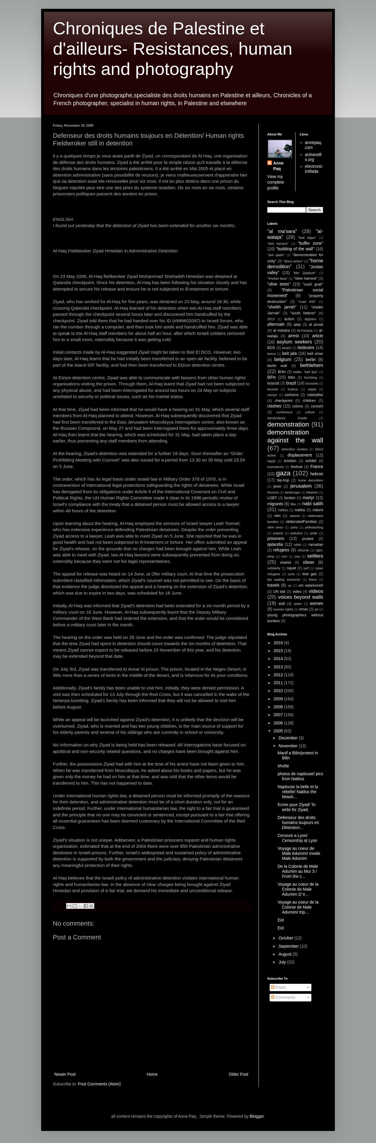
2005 (279, 731)
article (317, 335)
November (288, 745)
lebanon (312, 492)
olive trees (275, 527)
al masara (281, 330)
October (286, 938)
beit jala (289, 353)
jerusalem (301, 486)
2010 (279, 690)
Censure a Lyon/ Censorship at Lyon (297, 838)
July (282, 962)
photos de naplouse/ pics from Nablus (300, 776)
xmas (303, 609)
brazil (291, 383)
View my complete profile (275, 182)
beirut (271, 353)
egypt (271, 461)
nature (318, 510)
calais (312, 389)
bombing (310, 377)
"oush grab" (313, 284)
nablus (283, 510)
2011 (279, 682)
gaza (283, 473)
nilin (277, 516)
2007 (279, 714)
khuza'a (272, 492)
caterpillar (315, 395)
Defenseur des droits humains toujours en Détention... (298, 822)
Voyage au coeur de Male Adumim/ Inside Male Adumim (299, 853)
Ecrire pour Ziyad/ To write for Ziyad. (296, 807)
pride (314, 533)
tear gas (309, 574)
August (285, 954)
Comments (283, 997)
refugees (281, 550)
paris (294, 527)
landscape (292, 492)
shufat (283, 765)
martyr (308, 497)
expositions (275, 467)
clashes (274, 406)
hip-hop (283, 480)
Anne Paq (278, 166)
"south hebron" (303, 313)
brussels (312, 383)
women (316, 603)
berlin (310, 359)
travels (273, 585)
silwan (308, 562)
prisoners (275, 538)
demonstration (288, 424)
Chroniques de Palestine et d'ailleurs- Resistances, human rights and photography (172, 49)
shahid (285, 562)
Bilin (291, 377)
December (288, 738)
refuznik (303, 550)
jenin (277, 486)
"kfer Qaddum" (304, 273)
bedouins (306, 347)
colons (297, 406)
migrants (275, 503)
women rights (283, 609)
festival (296, 467)
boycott (273, 383)
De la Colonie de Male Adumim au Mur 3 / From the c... (298, 871)
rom (284, 556)
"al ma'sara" (282, 231)
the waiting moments (283, 579)
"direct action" (293, 261)
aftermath (276, 324)
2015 (279, 650)
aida (297, 325)
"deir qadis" (276, 255)
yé (316, 609)
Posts (278, 987)
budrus (293, 389)
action (289, 319)
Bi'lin (282, 372)
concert (317, 406)
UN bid (279, 592)
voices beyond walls (300, 597)
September (289, 946)
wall (281, 604)
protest (308, 539)
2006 (279, 723)
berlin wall (277, 366)
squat (291, 568)
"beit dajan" (307, 237)
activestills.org (313, 157)
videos (316, 591)
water (298, 603)
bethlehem (311, 365)
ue (289, 585)
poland (278, 533)
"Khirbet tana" (277, 278)
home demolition (310, 480)
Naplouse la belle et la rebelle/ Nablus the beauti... (298, 791)
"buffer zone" (310, 243)
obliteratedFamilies (301, 522)
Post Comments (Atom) (99, 1084)
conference (284, 412)
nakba (300, 510)
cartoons (292, 395)
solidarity (273, 568)
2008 (279, 706)
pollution (297, 533)
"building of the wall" (295, 248)
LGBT (272, 498)
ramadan (315, 545)
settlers (315, 556)
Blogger (256, 1116)
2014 (279, 658)
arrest (293, 335)
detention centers (295, 449)
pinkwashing (314, 527)
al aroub (316, 325)
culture (310, 412)
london (290, 498)
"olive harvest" (305, 278)
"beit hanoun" (277, 243)
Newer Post (64, 1074)
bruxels (272, 389)
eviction (290, 461)
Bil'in (271, 377)
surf (306, 568)
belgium (282, 359)
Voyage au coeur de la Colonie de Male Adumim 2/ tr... (298, 889)
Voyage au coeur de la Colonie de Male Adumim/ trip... (298, 907)
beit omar (315, 354)
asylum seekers (294, 342)
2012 (279, 674)
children (309, 401)
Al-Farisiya (305, 330)
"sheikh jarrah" (281, 307)
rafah (297, 544)
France (316, 466)
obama (295, 516)
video (297, 592)
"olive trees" (278, 284)
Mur (293, 504)
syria (291, 574)
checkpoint (283, 401)
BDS (271, 348)
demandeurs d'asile (287, 418)
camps (272, 395)
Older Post (238, 1074)
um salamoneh (310, 585)
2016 (279, 642)
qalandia (275, 544)
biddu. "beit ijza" (305, 372)
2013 (271, 319)
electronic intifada (314, 169)
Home (152, 1074)
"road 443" (307, 301)
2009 (279, 698)
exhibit (311, 461)
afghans (310, 319)
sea (297, 556)
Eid (280, 920)
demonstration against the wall (295, 436)
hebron (316, 473)
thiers (313, 579)
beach (286, 348)
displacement (300, 455)
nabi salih (312, 503)
